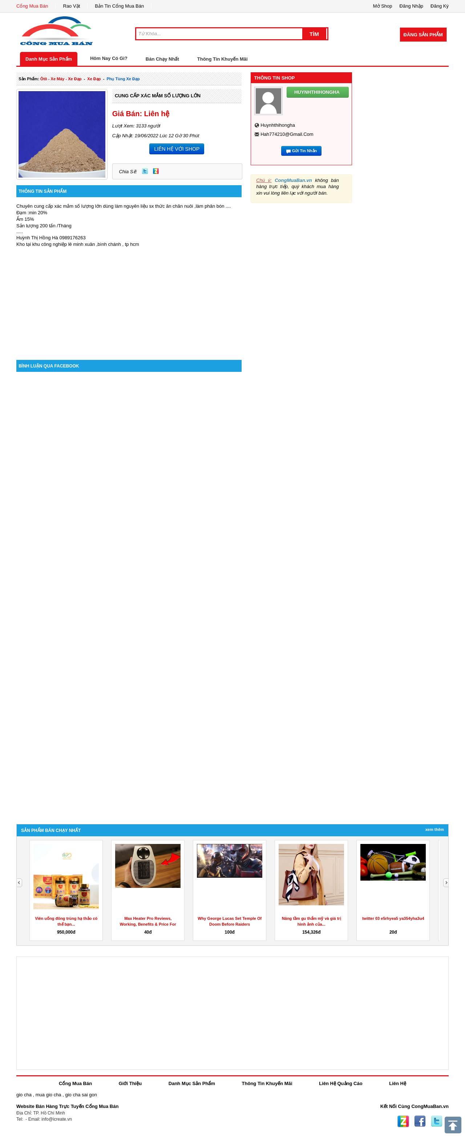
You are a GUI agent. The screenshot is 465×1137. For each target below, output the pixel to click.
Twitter (145, 171)
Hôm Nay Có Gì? (109, 58)
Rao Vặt (71, 6)
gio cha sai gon (81, 1094)
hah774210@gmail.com (286, 134)
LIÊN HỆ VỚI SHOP (176, 149)
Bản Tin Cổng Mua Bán (119, 6)
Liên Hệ (397, 1083)
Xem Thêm (434, 829)
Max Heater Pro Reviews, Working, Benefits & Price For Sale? (148, 924)
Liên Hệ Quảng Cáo (340, 1083)
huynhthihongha (277, 125)
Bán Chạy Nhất (162, 59)
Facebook (420, 1121)
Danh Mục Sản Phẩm (48, 59)
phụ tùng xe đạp (123, 79)
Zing (156, 171)
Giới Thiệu (130, 1083)
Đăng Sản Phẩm (423, 34)
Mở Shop (382, 6)
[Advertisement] (129, 298)
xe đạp (94, 79)
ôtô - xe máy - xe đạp (61, 79)
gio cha (24, 1094)
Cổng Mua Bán (32, 6)
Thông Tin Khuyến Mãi (222, 59)
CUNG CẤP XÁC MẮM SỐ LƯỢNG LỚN (158, 95)
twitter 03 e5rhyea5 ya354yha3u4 (393, 918)
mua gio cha (48, 1094)
